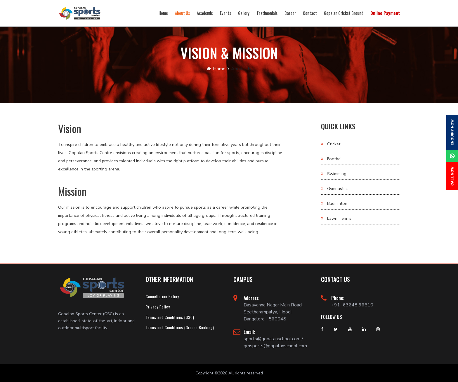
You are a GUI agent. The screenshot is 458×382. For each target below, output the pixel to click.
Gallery (243, 13)
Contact (310, 13)
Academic (205, 13)
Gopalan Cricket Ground (343, 13)
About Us (182, 13)
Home (163, 13)
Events (225, 13)
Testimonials (266, 13)
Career (290, 13)
